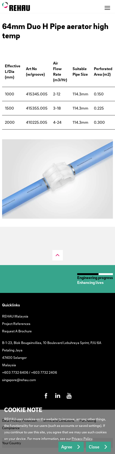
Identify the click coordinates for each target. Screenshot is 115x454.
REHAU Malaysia (15, 316)
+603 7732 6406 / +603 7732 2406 (29, 372)
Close (94, 447)
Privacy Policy (82, 438)
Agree (66, 447)
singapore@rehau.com (19, 379)
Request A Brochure (17, 331)
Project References (16, 323)
